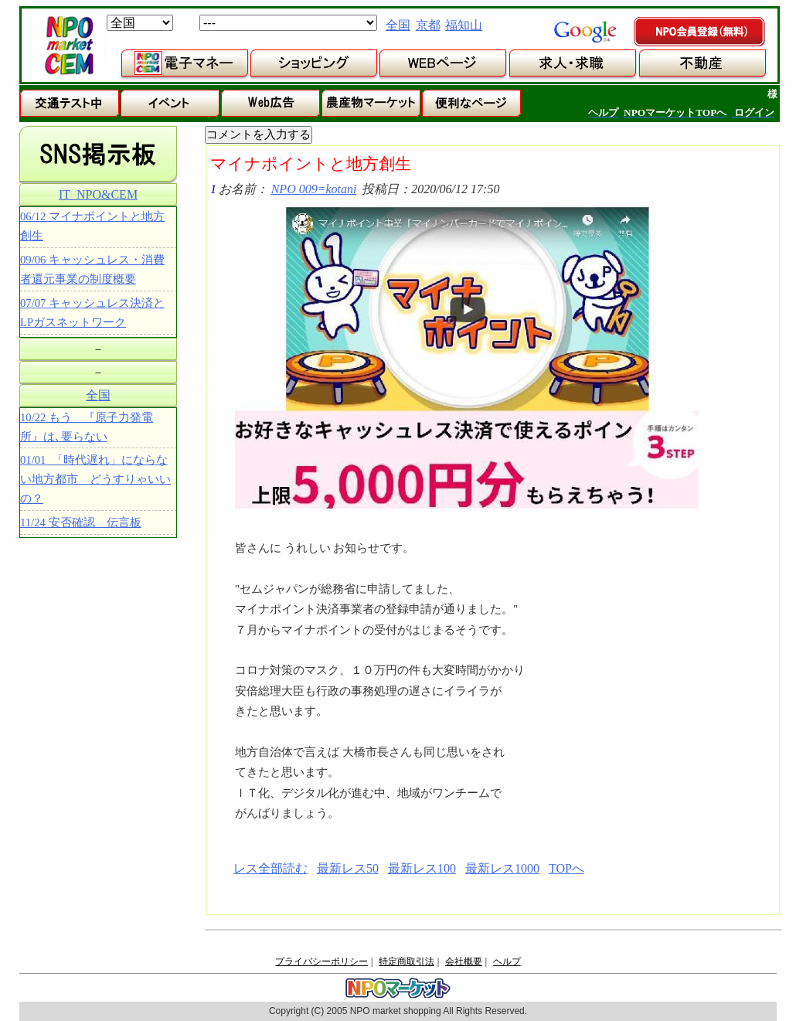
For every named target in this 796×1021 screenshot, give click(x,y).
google (585, 32)
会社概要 (463, 961)
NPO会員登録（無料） (700, 32)
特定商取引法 (406, 961)
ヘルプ (507, 961)
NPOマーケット (69, 46)
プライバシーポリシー (321, 961)
